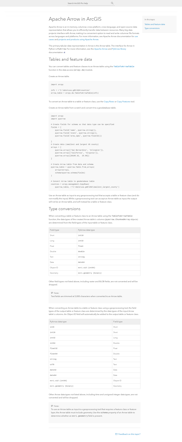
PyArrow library (119, 49)
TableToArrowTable (124, 66)
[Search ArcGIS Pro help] (88, 3)
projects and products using (78, 39)
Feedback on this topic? (129, 437)
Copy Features (123, 101)
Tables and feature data (155, 24)
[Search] (112, 3)
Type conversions (152, 28)
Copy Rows (109, 101)
